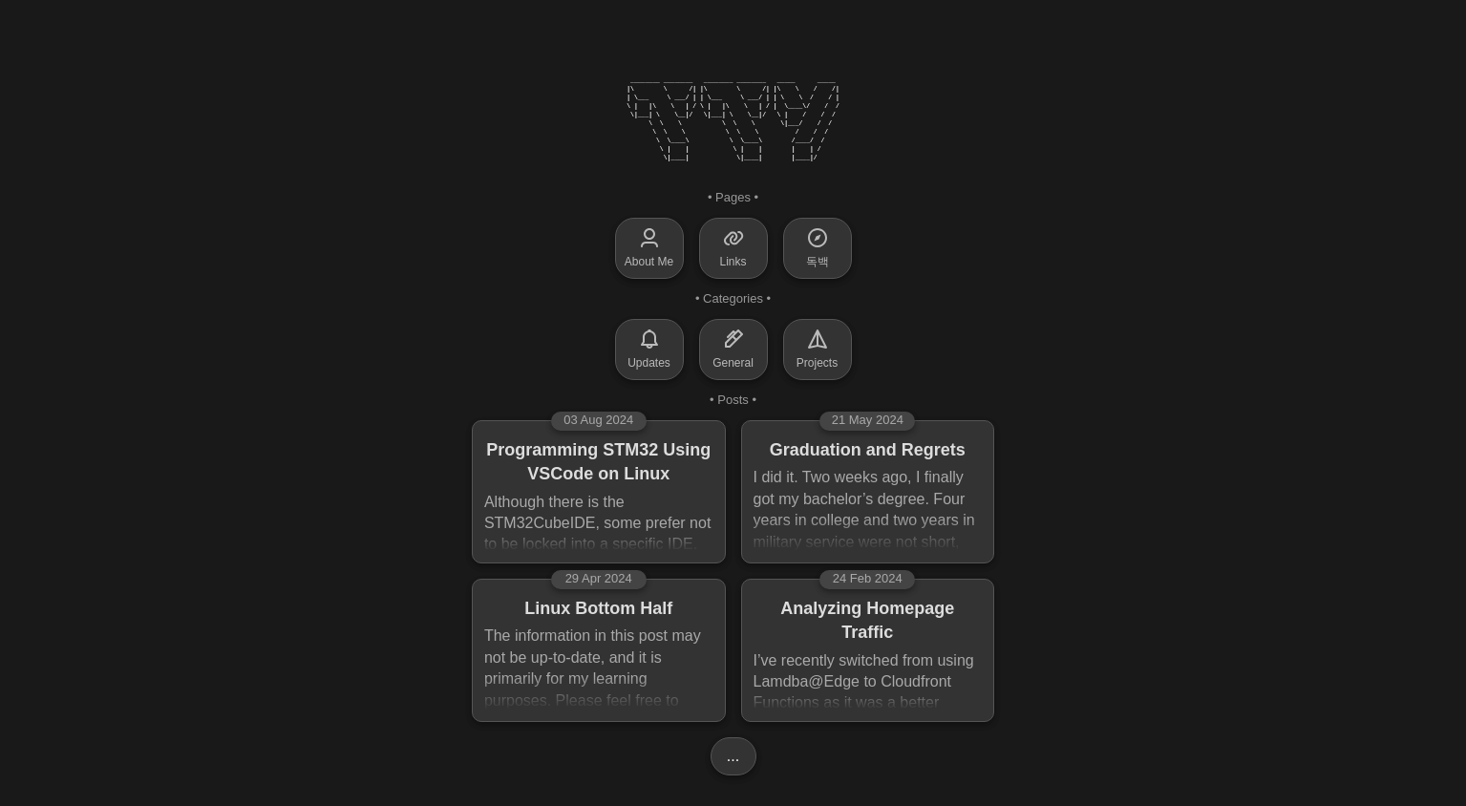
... (733, 756)
